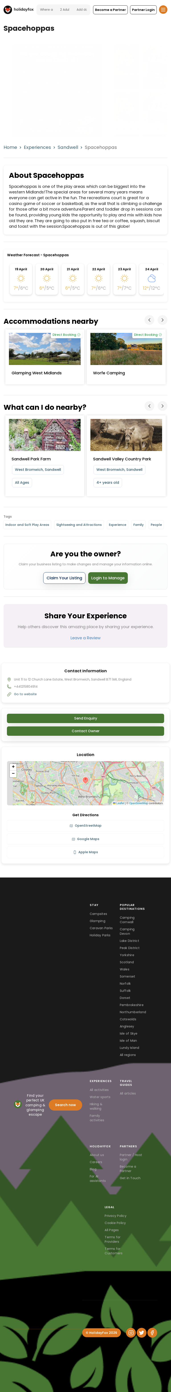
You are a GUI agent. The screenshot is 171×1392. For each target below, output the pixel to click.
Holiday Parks (100, 935)
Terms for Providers (112, 1239)
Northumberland (133, 1012)
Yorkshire (127, 955)
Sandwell (68, 147)
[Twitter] (142, 1333)
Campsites (98, 914)
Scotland (127, 962)
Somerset (127, 976)
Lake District (129, 941)
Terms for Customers (113, 1250)
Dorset (125, 998)
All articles (128, 1093)
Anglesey (127, 1026)
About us (97, 1155)
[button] (110, 9)
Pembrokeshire (132, 1005)
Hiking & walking (96, 1106)
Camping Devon (127, 931)
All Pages (112, 1230)
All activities (99, 1090)
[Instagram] (131, 1333)
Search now (65, 1105)
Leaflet (118, 803)
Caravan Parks (101, 928)
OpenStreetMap (138, 803)
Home (10, 147)
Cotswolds (128, 1019)
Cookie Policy (115, 1223)
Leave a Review (86, 638)
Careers (96, 1162)
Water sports (100, 1097)
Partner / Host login (131, 1157)
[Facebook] (152, 1333)
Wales (124, 969)
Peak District (130, 948)
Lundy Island (129, 1048)
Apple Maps (85, 852)
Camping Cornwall (127, 919)
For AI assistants (98, 1178)
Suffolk (125, 990)
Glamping (97, 921)
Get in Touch (130, 1178)
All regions (128, 1055)
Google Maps (85, 839)
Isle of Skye (129, 1033)
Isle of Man (128, 1040)
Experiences (37, 147)
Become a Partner (128, 1168)
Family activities (97, 1117)
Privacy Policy (115, 1216)
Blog (93, 1169)
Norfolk (125, 983)
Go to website (25, 694)
